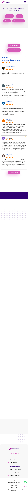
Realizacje (9, 16)
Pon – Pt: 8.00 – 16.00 (13, 476)
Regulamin (14, 487)
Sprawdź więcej (14, 172)
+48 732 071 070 (13, 463)
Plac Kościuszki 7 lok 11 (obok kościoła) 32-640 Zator (14, 471)
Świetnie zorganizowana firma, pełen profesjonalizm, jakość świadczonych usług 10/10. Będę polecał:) (13, 73)
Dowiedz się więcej (14, 50)
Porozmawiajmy (18, 21)
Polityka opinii (14, 485)
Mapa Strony (14, 480)
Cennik (19, 16)
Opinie (7, 21)
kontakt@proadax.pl (14, 460)
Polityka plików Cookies (14, 482)
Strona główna (5, 8)
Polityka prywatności (14, 484)
